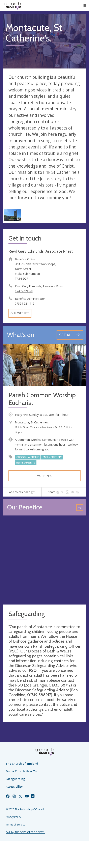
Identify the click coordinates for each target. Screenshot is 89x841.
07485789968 (24, 291)
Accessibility (14, 786)
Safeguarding (15, 779)
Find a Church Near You (22, 771)
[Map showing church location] (44, 560)
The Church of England (22, 763)
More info (45, 476)
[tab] (22, 492)
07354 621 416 (24, 303)
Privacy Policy (13, 817)
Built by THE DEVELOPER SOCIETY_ (25, 832)
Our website (19, 313)
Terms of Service (15, 824)
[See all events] (70, 335)
